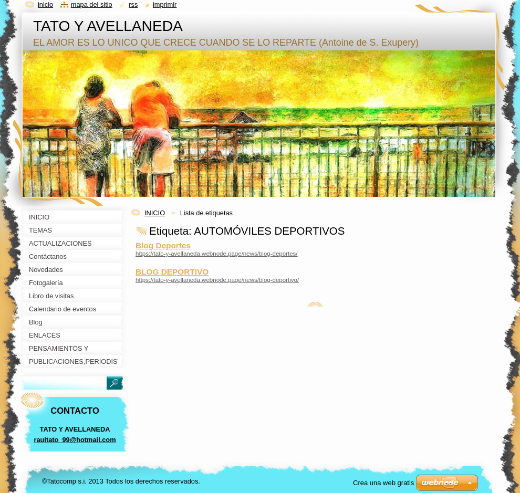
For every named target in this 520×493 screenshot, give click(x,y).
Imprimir (165, 4)
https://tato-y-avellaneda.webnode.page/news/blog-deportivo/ (217, 280)
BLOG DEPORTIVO (172, 271)
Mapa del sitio (91, 4)
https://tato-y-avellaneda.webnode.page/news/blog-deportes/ (217, 253)
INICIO (154, 213)
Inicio (45, 4)
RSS (133, 4)
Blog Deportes (163, 245)
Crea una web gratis (383, 483)
